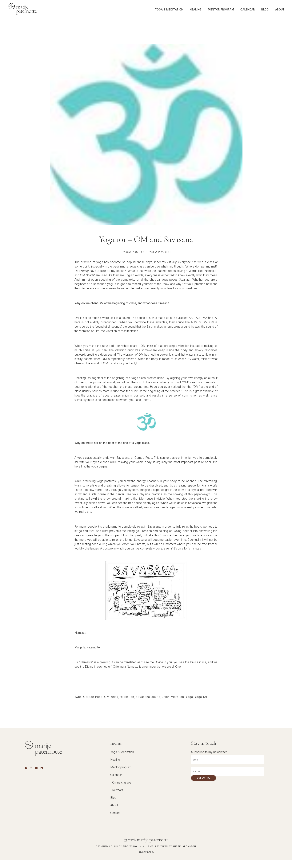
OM (107, 697)
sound (155, 697)
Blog (113, 797)
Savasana (143, 697)
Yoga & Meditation (122, 752)
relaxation (127, 697)
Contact (115, 813)
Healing (115, 759)
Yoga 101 (200, 697)
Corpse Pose (93, 697)
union (166, 697)
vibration (177, 697)
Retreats (117, 790)
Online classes (121, 782)
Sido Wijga (130, 846)
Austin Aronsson (184, 846)
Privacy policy (146, 851)
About (114, 805)
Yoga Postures (135, 252)
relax (114, 697)
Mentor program (120, 767)
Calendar (116, 775)
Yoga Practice (160, 252)
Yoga (189, 697)
